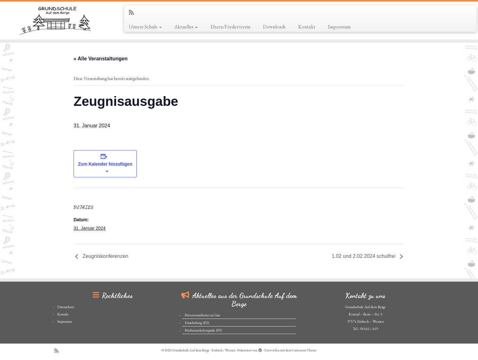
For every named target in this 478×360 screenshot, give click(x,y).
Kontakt (306, 26)
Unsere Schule (145, 26)
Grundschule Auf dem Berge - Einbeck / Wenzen (203, 350)
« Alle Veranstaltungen (101, 58)
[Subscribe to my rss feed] (133, 12)
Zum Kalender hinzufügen (105, 164)
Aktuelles (186, 26)
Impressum (339, 26)
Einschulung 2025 (197, 322)
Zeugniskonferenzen (104, 256)
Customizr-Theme (304, 350)
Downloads (274, 26)
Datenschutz (65, 307)
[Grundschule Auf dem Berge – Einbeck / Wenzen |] (55, 20)
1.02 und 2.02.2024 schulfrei (364, 256)
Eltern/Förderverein (230, 26)
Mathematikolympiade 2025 (203, 330)
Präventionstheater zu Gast (202, 315)
